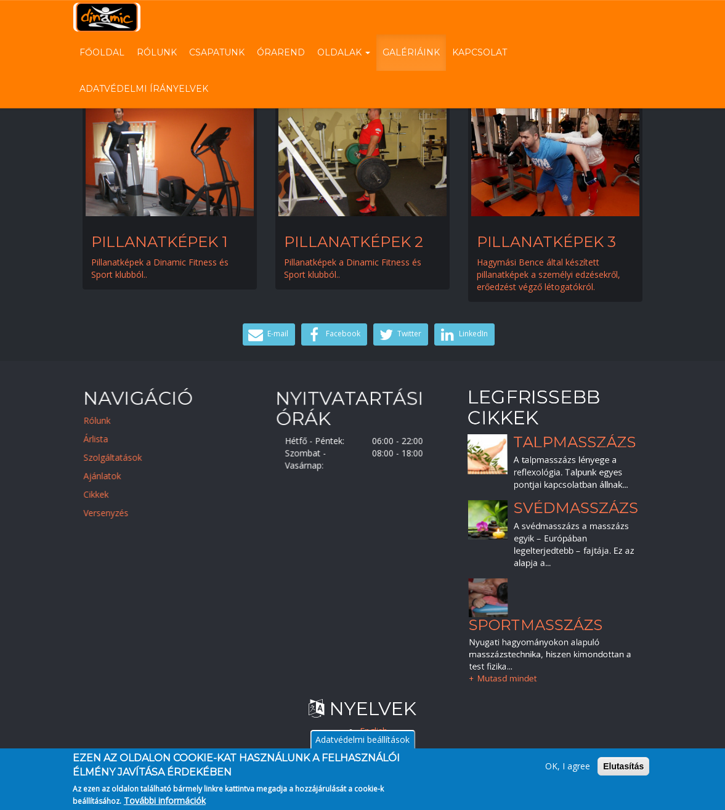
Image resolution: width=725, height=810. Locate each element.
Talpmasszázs (575, 441)
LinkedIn (463, 334)
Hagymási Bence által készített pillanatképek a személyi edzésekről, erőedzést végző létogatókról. (548, 274)
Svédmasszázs (576, 508)
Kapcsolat (479, 52)
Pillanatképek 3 (546, 242)
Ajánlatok (111, 476)
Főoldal (101, 52)
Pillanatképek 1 (159, 242)
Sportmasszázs (536, 623)
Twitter (399, 334)
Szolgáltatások (121, 457)
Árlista (104, 439)
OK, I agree (567, 771)
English (373, 731)
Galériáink (411, 52)
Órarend (281, 52)
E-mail (267, 334)
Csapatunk (217, 52)
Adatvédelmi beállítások (362, 745)
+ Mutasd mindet (504, 675)
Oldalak (343, 52)
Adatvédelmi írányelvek (143, 88)
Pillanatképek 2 (353, 242)
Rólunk (157, 52)
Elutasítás (623, 772)
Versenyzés (114, 513)
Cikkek (105, 494)
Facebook (332, 334)
